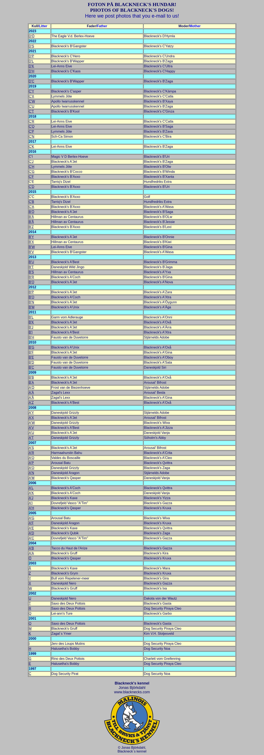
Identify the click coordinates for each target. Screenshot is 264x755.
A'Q (31, 458)
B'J (31, 327)
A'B (31, 548)
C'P (31, 131)
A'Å (31, 397)
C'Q (32, 126)
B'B (31, 377)
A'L (31, 488)
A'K (31, 493)
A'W (32, 422)
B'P (31, 292)
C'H (31, 166)
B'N (31, 302)
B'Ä (31, 217)
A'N (31, 473)
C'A (31, 207)
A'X (31, 417)
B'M (32, 307)
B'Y (31, 237)
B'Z (31, 227)
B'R (31, 277)
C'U (31, 106)
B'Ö (31, 212)
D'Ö (32, 36)
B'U (31, 262)
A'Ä (31, 392)
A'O (31, 468)
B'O (31, 297)
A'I (31, 503)
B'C (31, 367)
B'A (31, 382)
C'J (31, 161)
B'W (32, 247)
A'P (31, 463)
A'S (31, 448)
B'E (31, 357)
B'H (31, 337)
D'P (31, 56)
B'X (31, 242)
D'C (31, 81)
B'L (31, 317)
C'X (31, 96)
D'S (31, 46)
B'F (31, 352)
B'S (31, 272)
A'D (31, 533)
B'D (31, 362)
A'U (31, 433)
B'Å (31, 222)
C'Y (31, 91)
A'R (31, 453)
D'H (31, 71)
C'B (31, 202)
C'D (31, 186)
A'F (31, 523)
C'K (31, 146)
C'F (31, 176)
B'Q (31, 282)
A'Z (31, 402)
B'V (31, 252)
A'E (31, 528)
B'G (31, 347)
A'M (32, 478)
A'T (31, 438)
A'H (31, 508)
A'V (31, 427)
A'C (31, 538)
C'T (31, 111)
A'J (31, 498)
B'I (31, 332)
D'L (31, 61)
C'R (31, 121)
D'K (31, 66)
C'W (32, 101)
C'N (31, 136)
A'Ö (31, 387)
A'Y (31, 412)
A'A (31, 553)
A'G (31, 518)
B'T (31, 267)
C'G (32, 171)
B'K (31, 322)
